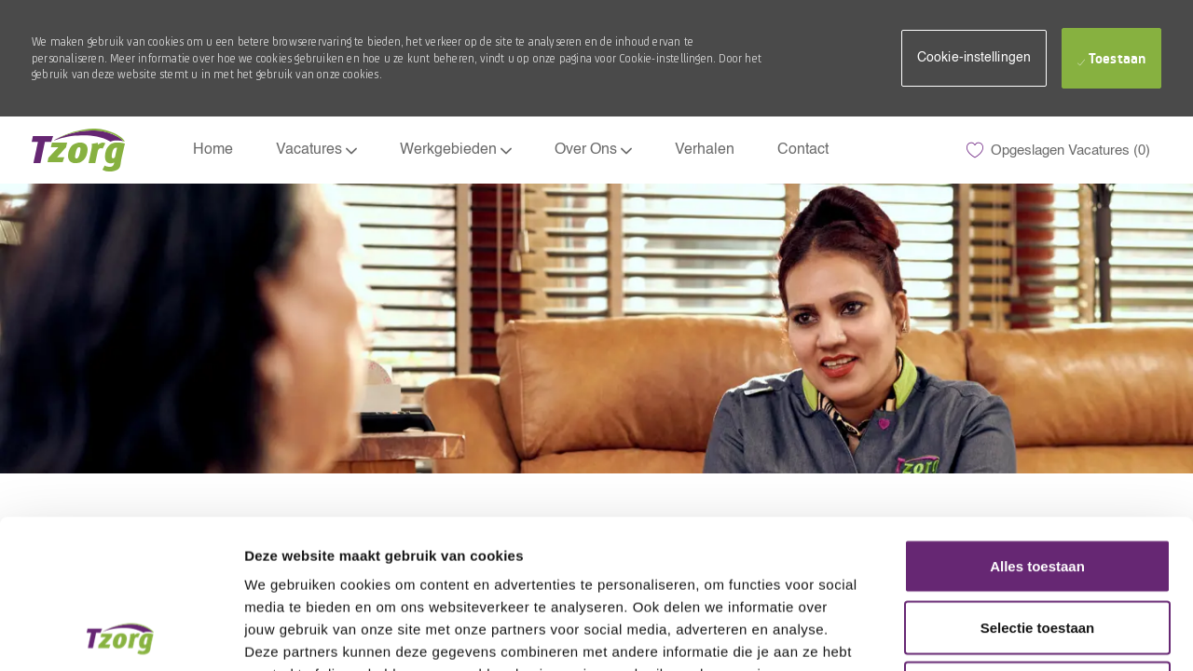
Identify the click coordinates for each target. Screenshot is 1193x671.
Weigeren (1037, 548)
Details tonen (1006, 635)
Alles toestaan (1037, 426)
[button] (974, 58)
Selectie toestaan (1037, 488)
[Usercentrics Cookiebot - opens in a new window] (120, 635)
